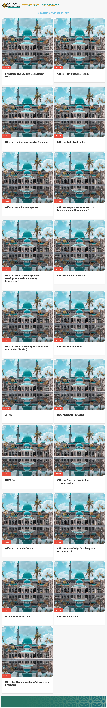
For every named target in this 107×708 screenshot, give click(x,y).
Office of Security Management (22, 207)
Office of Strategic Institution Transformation (73, 481)
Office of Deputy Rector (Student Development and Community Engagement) (22, 278)
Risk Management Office (70, 414)
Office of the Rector (67, 616)
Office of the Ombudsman (19, 548)
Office (6, 67)
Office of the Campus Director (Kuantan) (27, 142)
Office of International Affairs (73, 73)
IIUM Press (11, 480)
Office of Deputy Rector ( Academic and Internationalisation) (26, 348)
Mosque (9, 414)
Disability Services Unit (17, 616)
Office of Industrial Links (71, 142)
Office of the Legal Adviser (71, 275)
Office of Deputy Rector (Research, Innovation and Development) (76, 208)
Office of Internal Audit (69, 346)
